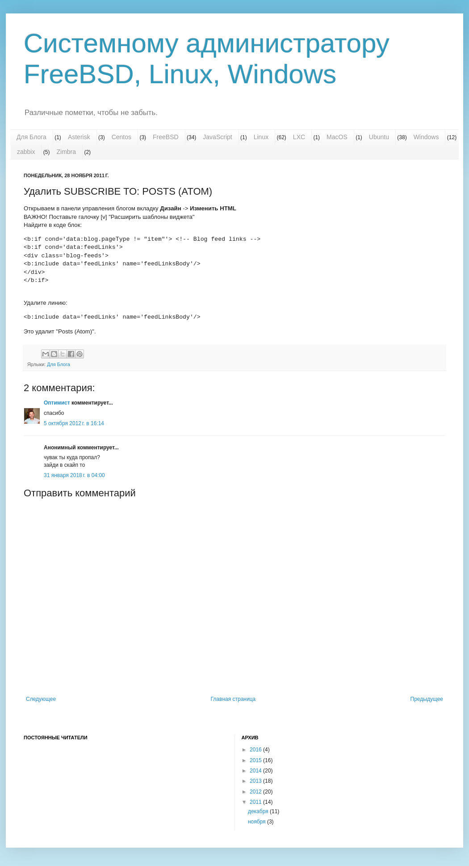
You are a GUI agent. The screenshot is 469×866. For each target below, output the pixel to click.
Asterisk (79, 137)
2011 (256, 802)
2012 (256, 792)
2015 (256, 760)
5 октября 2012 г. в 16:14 (74, 423)
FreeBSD (166, 137)
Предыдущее (426, 699)
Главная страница (233, 699)
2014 (256, 771)
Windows (426, 137)
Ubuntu (379, 137)
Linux (261, 137)
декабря (259, 811)
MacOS (337, 137)
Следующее (41, 699)
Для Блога (31, 137)
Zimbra (66, 151)
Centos (121, 137)
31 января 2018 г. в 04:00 (74, 475)
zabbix (26, 151)
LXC (299, 137)
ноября (257, 822)
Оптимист (57, 403)
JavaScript (217, 137)
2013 (256, 781)
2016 (256, 750)
